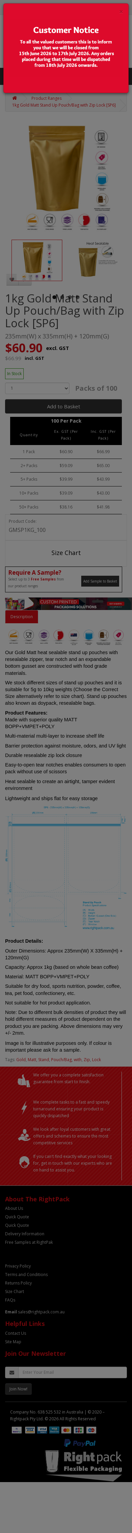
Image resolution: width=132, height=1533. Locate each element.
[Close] (121, 11)
